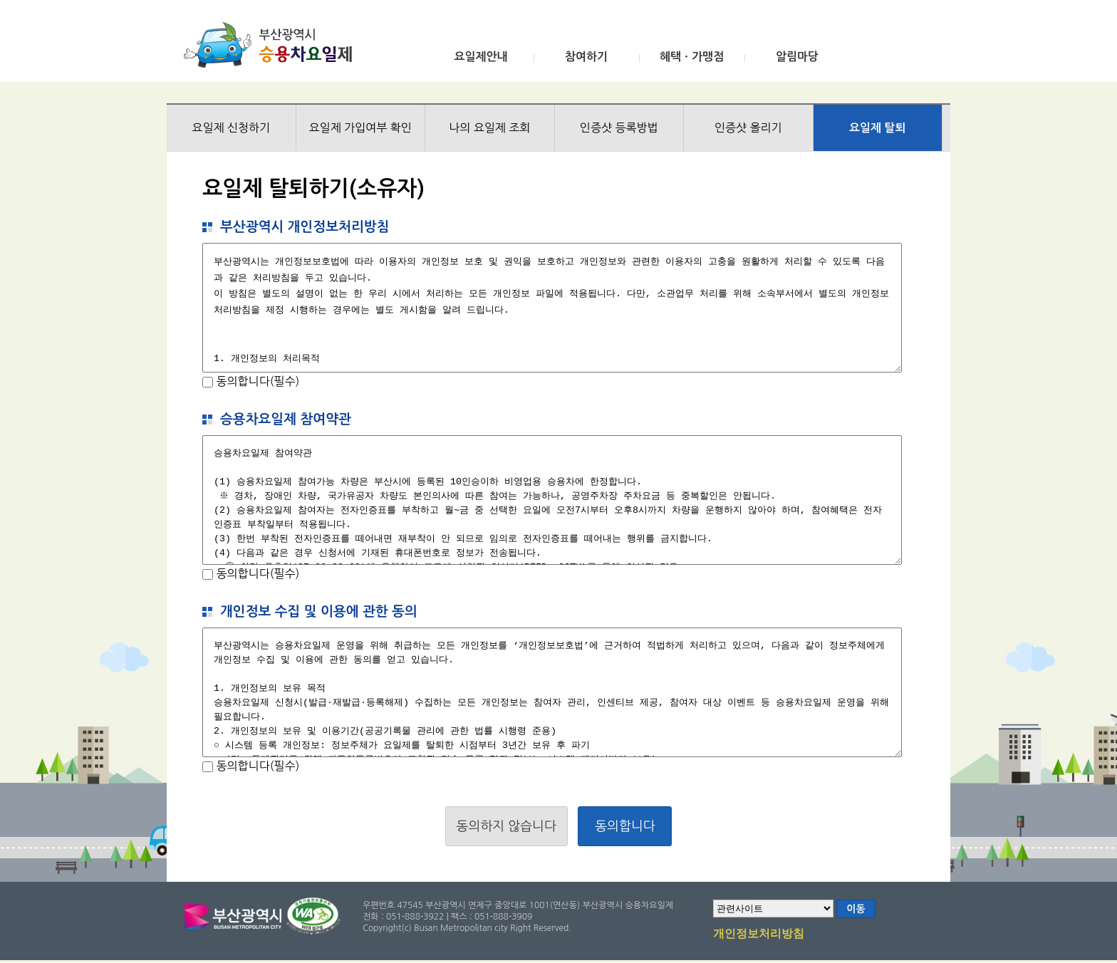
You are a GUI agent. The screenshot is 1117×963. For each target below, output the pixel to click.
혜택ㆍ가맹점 (692, 56)
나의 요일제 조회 (489, 127)
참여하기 (586, 56)
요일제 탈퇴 (877, 128)
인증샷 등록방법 (619, 127)
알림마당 (797, 56)
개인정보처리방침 (758, 934)
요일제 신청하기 (231, 127)
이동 (855, 909)
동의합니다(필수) (256, 381)
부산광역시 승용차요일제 (272, 45)
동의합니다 (625, 826)
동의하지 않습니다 (506, 826)
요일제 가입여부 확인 (360, 127)
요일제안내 (480, 56)
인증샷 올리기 (748, 127)
